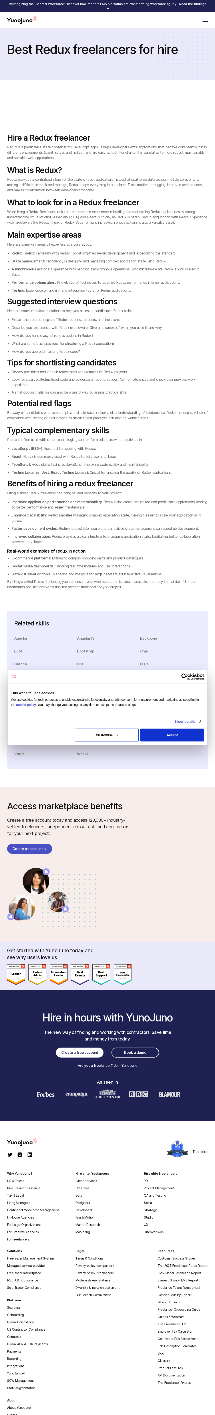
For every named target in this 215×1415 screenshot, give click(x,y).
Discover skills (154, 1232)
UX (146, 1225)
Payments (14, 1351)
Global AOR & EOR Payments (27, 1344)
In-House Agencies (20, 1217)
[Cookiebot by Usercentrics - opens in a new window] (184, 676)
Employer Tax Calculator (175, 1331)
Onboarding (15, 1315)
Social (148, 1203)
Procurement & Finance (23, 1188)
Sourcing (13, 1307)
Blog (161, 1353)
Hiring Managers (18, 1203)
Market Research (88, 1225)
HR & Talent (15, 1181)
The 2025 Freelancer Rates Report (183, 1265)
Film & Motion (85, 1217)
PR (146, 1181)
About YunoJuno (19, 1407)
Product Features (170, 1368)
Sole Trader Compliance (24, 1287)
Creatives (82, 1188)
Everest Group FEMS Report (178, 1280)
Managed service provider (26, 1265)
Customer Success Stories (176, 1258)
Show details (185, 721)
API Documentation (171, 1375)
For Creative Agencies (23, 1232)
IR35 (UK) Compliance (22, 1280)
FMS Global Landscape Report (179, 1273)
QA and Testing (155, 1195)
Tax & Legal (15, 1195)
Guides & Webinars (171, 1317)
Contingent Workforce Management (33, 1210)
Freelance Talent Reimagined (178, 1287)
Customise (107, 735)
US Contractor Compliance (26, 1329)
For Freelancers (18, 1239)
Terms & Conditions (89, 1258)
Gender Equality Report (175, 1295)
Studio (148, 1217)
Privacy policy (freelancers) (95, 1273)
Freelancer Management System (30, 1258)
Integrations (15, 1366)
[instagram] (20, 1155)
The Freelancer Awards (174, 1382)
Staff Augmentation (21, 1388)
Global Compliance (20, 1322)
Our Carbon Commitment (93, 1295)
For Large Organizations (24, 1225)
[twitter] (10, 1155)
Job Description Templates (177, 1346)
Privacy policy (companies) (95, 1265)
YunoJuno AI (16, 1373)
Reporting (14, 1359)
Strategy (150, 1210)
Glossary (164, 1361)
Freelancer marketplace (24, 1273)
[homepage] (27, 1142)
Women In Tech (168, 1302)
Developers (84, 1210)
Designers (83, 1203)
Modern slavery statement (94, 1280)
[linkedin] (30, 1155)
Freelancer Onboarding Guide (179, 1309)
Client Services (86, 1181)
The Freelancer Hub (172, 1324)
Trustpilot (200, 1151)
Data (79, 1195)
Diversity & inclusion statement (97, 1287)
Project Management (159, 1188)
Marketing (83, 1232)
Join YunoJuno (125, 1065)
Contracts (14, 1337)
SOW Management (20, 1380)
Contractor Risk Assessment (178, 1339)
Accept (172, 735)
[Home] (22, 20)
